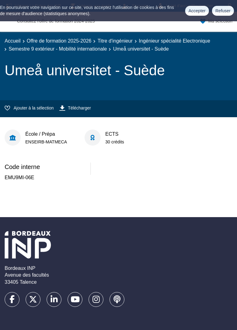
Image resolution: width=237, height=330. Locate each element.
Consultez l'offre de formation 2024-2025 (56, 21)
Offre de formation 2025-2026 (59, 40)
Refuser (223, 10)
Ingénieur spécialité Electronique (174, 40)
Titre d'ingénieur (115, 40)
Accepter (197, 10)
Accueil (13, 40)
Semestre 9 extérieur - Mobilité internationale (58, 49)
